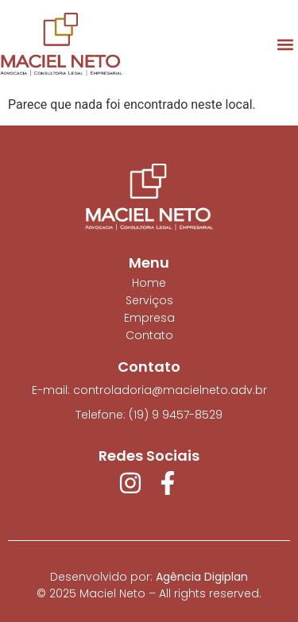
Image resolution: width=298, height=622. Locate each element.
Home (149, 283)
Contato (149, 335)
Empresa (149, 318)
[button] (285, 45)
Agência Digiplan (202, 577)
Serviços (149, 300)
